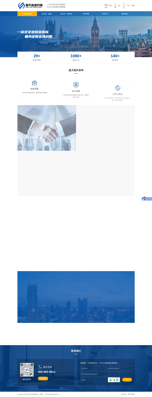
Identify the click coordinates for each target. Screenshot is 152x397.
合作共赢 (85, 13)
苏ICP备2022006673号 (52, 394)
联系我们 (125, 13)
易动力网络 (131, 394)
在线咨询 (43, 378)
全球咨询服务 (27, 13)
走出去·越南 (47, 13)
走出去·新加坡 (66, 13)
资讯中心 (105, 13)
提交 (127, 379)
